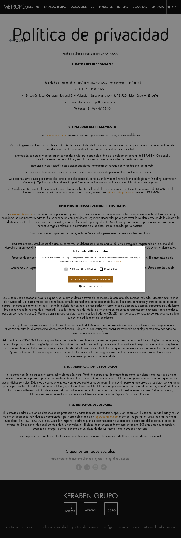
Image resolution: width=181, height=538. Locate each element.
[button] (90, 269)
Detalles (117, 261)
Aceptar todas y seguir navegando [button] (90, 279)
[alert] (90, 269)
